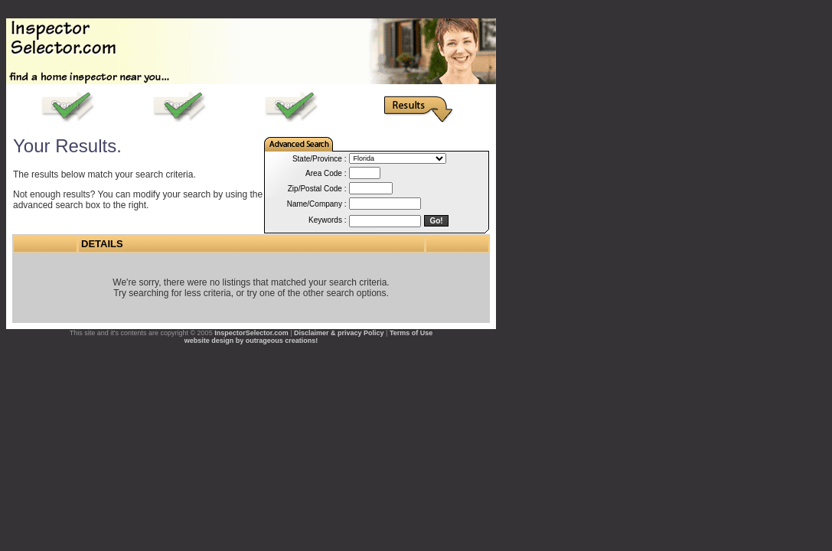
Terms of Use (411, 333)
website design (209, 340)
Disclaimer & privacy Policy (339, 333)
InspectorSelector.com (251, 333)
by (240, 340)
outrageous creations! (282, 340)
